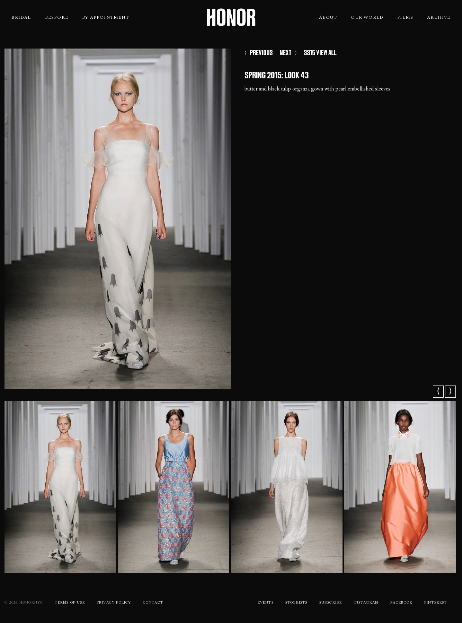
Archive (438, 18)
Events (266, 603)
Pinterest (435, 603)
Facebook (401, 603)
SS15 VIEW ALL (320, 53)
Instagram (366, 603)
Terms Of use (70, 603)
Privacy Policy (114, 603)
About (328, 18)
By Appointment (105, 18)
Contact (153, 603)
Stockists (296, 603)
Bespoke (56, 18)
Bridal (21, 18)
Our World (367, 18)
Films (405, 18)
